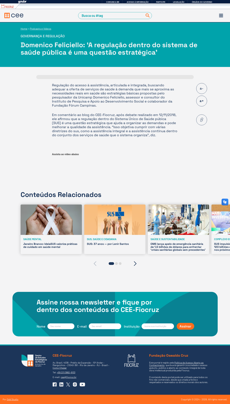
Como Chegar (60, 367)
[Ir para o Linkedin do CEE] (61, 384)
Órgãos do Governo (202, 2)
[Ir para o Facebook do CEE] (55, 384)
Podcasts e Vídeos (40, 28)
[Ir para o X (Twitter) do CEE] (68, 384)
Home (24, 28)
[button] (111, 263)
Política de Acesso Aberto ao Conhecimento (176, 364)
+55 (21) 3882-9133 (66, 372)
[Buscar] (147, 15)
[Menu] (221, 15)
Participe (160, 2)
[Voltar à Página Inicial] (13, 15)
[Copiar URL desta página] (201, 119)
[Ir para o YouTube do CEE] (82, 384)
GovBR (22, 1)
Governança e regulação (43, 36)
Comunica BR (112, 2)
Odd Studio (12, 399)
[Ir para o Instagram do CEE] (75, 384)
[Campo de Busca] (111, 15)
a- (201, 88)
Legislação (178, 2)
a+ (202, 101)
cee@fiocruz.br (68, 377)
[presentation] (94, 263)
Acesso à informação (137, 2)
